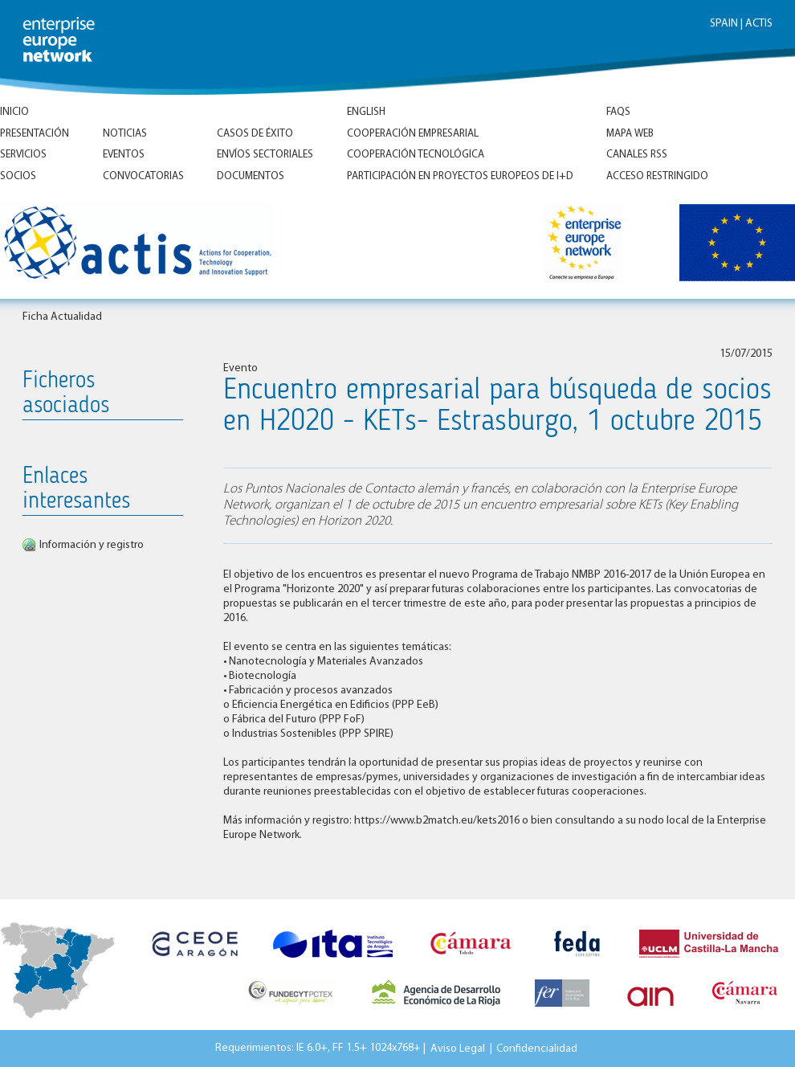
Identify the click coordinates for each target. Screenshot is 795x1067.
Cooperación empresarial (413, 134)
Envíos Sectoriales (265, 154)
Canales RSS (636, 154)
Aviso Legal (457, 1048)
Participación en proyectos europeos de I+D (460, 176)
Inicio (14, 112)
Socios (18, 176)
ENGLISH (366, 112)
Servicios (23, 154)
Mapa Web (630, 134)
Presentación (34, 134)
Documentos (250, 176)
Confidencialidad (536, 1048)
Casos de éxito (255, 134)
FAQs (618, 112)
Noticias (125, 134)
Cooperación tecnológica (415, 154)
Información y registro (91, 545)
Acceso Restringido (657, 176)
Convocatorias (143, 176)
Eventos (124, 154)
